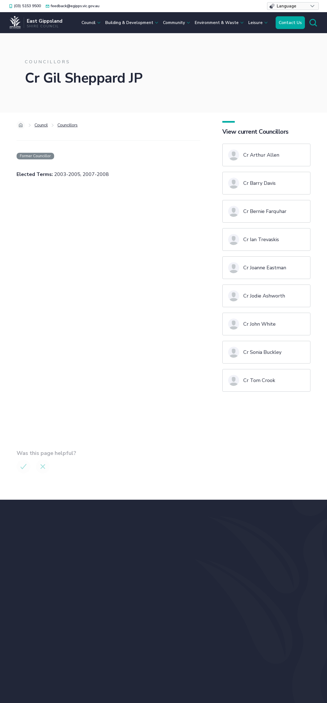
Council (41, 125)
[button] (293, 6)
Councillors (67, 125)
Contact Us (290, 23)
